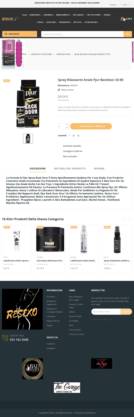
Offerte (72, 312)
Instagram (51, 348)
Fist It (5, 257)
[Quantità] (62, 126)
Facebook (51, 344)
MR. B (106, 257)
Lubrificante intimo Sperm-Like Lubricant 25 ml (16, 261)
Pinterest (78, 136)
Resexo (52, 412)
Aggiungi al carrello (92, 126)
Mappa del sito (53, 321)
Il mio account (75, 329)
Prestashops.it (90, 412)
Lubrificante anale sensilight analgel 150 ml (83, 261)
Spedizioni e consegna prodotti (55, 310)
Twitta (73, 136)
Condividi (69, 136)
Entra (71, 325)
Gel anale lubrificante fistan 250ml (50, 261)
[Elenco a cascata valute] (126, 5)
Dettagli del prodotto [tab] (70, 168)
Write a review (67, 90)
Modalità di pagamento (52, 303)
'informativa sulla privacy (102, 319)
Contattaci (51, 316)
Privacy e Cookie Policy (76, 306)
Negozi (50, 325)
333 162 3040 (19, 339)
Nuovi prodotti (75, 316)
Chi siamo (51, 296)
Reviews (99, 168)
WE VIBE (40, 257)
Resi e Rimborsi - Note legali (76, 298)
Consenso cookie (76, 334)
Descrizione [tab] (38, 168)
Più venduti (73, 321)
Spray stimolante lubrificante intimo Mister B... (117, 261)
